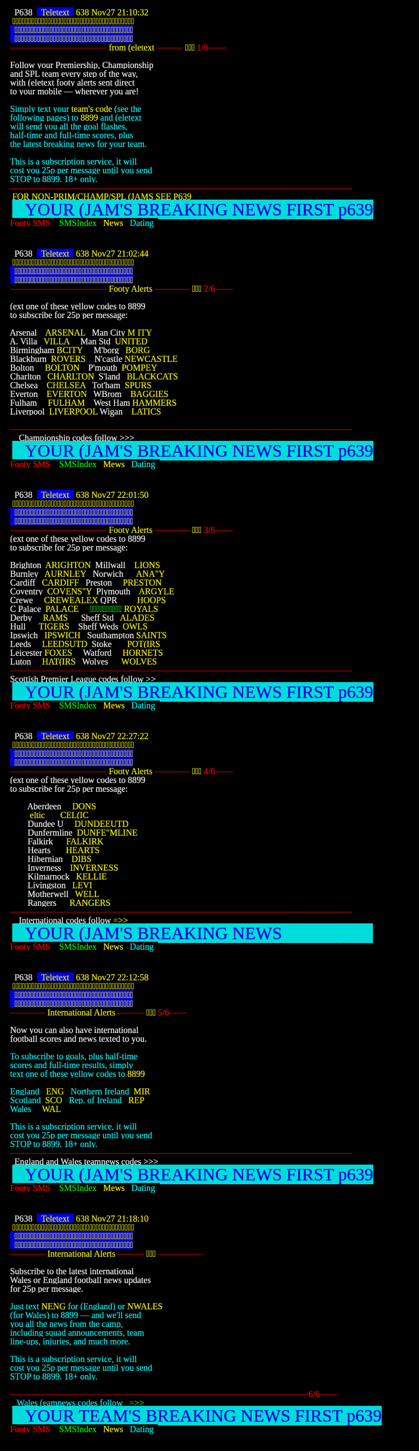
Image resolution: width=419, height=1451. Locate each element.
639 (184, 196)
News (116, 223)
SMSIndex (81, 223)
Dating (144, 223)
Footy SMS (34, 223)
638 (82, 12)
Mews (117, 464)
